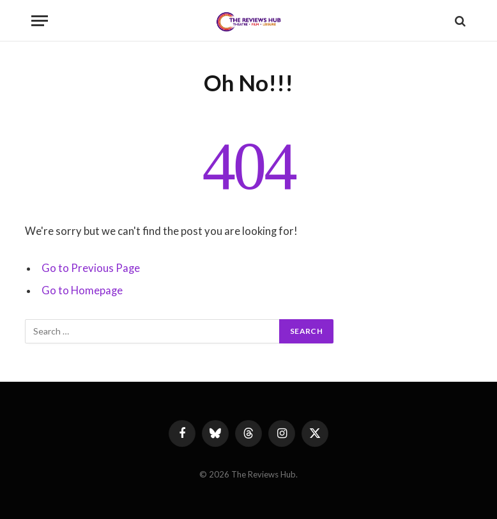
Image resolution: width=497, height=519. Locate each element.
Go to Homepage (82, 290)
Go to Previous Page (91, 268)
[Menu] (39, 20)
